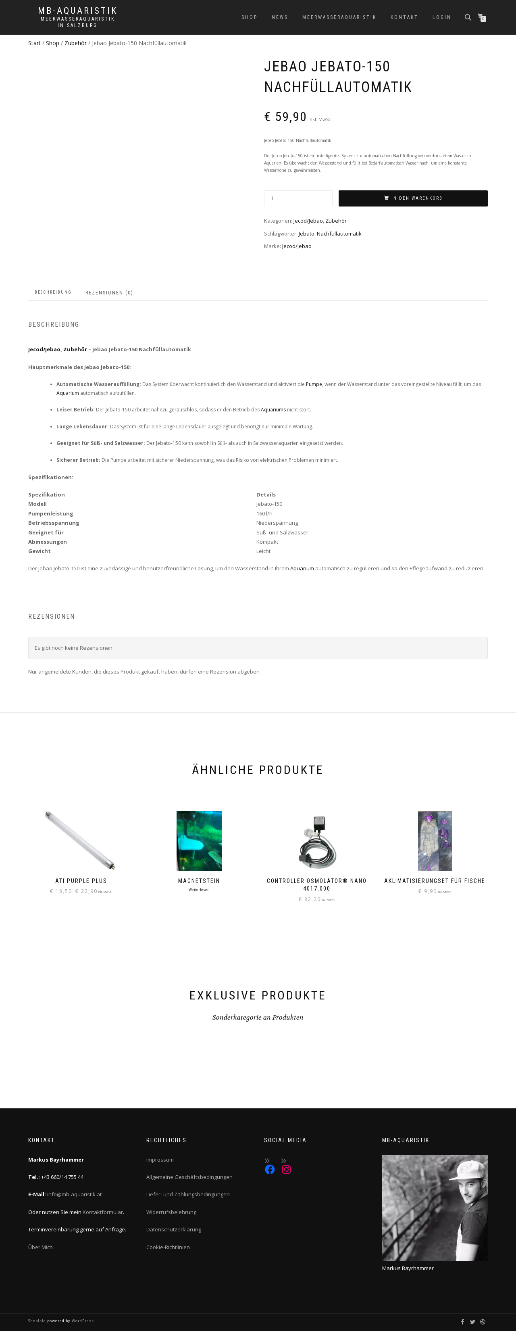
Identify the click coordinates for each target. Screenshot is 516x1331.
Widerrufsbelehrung (171, 1212)
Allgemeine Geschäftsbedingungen (189, 1177)
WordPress (82, 1320)
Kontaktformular (103, 1212)
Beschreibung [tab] (53, 292)
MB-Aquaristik (78, 11)
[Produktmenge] (298, 198)
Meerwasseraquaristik (339, 17)
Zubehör (75, 43)
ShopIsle (37, 1320)
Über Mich (40, 1247)
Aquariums (273, 409)
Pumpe (314, 384)
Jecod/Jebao (308, 220)
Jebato (306, 233)
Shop (249, 17)
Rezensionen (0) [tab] (109, 293)
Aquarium (67, 393)
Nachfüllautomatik (339, 233)
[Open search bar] (469, 17)
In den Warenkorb (417, 198)
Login (442, 17)
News (280, 17)
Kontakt (404, 17)
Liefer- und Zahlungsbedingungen (188, 1194)
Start (34, 43)
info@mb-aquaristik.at (74, 1194)
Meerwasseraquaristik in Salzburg (78, 22)
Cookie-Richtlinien (168, 1247)
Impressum (160, 1159)
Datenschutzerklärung (173, 1229)
